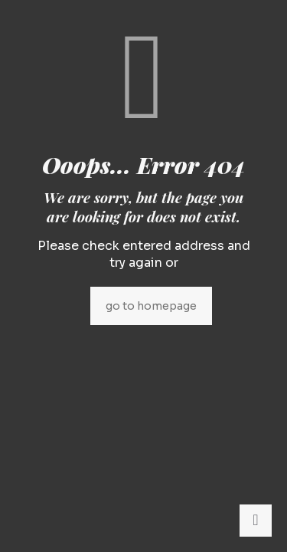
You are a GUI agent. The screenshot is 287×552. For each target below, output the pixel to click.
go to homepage (151, 306)
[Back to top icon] (256, 520)
